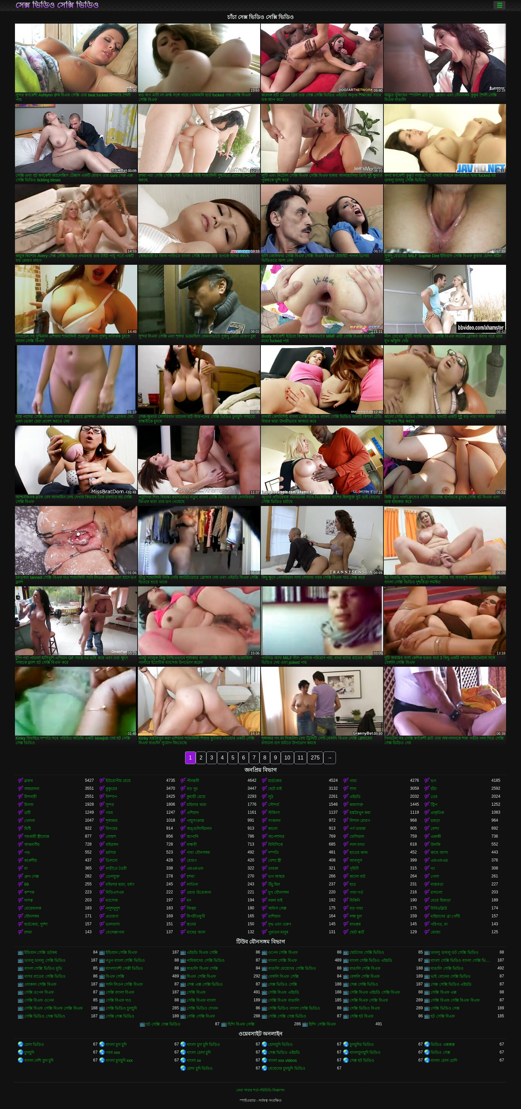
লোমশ (111, 836)
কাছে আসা (439, 852)
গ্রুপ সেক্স (31, 876)
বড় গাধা (356, 908)
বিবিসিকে (275, 844)
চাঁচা (434, 788)
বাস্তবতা (437, 884)
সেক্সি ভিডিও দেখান (202, 1008)
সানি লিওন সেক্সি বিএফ (124, 984)
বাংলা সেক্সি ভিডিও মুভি (43, 968)
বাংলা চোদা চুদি (199, 1052)
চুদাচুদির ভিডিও (362, 1044)
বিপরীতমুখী (196, 916)
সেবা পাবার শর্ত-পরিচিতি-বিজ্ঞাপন (260, 1090)
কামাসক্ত (356, 804)
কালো (272, 828)
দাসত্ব (28, 900)
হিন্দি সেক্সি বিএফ (322, 1024)
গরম (109, 812)
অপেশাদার (276, 836)
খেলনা (29, 820)
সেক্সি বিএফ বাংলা (201, 1000)
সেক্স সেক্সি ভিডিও (364, 984)
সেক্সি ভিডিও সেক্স (445, 1008)
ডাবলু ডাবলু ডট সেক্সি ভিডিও (454, 952)
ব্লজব (28, 780)
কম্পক (29, 892)
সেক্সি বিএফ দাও (119, 1000)
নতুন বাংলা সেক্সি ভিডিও (125, 960)
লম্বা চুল (356, 916)
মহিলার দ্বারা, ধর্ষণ (120, 884)
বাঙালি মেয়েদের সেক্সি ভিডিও (292, 968)
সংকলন (274, 820)
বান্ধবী (192, 844)
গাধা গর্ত (356, 892)
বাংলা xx (194, 1060)
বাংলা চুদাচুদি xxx (119, 1060)
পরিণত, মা (439, 924)
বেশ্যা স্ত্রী (274, 860)
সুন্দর (110, 804)
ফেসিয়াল (357, 836)
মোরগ (192, 860)
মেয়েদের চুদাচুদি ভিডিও (286, 1068)
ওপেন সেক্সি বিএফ (283, 952)
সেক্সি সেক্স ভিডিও (120, 1016)
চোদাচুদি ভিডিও (280, 1044)
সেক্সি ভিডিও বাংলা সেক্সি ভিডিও (294, 1008)
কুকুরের (111, 788)
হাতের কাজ (359, 852)
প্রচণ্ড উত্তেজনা (199, 892)
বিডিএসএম (115, 892)
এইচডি (355, 796)
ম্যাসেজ (112, 900)
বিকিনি (355, 900)
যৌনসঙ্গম (31, 916)
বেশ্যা (435, 828)
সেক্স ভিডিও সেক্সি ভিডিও (57, 5)
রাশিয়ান (274, 916)
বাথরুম (355, 924)
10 (287, 757)
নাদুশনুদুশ (113, 908)
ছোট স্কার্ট (357, 932)
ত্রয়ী (27, 812)
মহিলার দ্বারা (196, 804)
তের (434, 796)
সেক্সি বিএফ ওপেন (39, 1000)
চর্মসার (111, 852)
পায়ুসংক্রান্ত (195, 820)
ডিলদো (111, 860)
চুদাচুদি (29, 1052)
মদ (189, 900)
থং (433, 868)
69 (26, 884)
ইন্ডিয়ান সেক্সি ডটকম (40, 952)
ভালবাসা (113, 924)
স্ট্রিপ (434, 804)
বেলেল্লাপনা (115, 932)
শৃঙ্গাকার (112, 820)
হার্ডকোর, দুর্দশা (36, 924)
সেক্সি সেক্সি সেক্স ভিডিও (287, 1016)
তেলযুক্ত (113, 876)
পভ (27, 852)
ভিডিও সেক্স (440, 1052)
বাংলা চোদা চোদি (444, 1060)
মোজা (435, 932)
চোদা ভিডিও (34, 1044)
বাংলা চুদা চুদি (116, 1044)
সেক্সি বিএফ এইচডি (283, 992)
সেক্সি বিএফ (196, 992)
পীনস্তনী (193, 780)
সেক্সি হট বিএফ (362, 1016)
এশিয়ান (193, 812)
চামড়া (435, 820)
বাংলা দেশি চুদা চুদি (38, 1060)
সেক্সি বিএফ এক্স (444, 992)
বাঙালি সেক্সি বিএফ (365, 968)
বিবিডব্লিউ (439, 908)
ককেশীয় (30, 860)
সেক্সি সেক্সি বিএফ (201, 1016)
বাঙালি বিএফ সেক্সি (202, 968)
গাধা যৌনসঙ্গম (198, 852)
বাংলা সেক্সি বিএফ (282, 960)
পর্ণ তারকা (357, 828)
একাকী (436, 836)
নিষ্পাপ (111, 796)
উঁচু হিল (274, 884)
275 (315, 757)
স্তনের (191, 924)
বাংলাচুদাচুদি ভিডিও (365, 1052)
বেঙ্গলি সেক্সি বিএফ (365, 976)
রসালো (436, 892)
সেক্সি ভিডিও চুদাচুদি (121, 1008)
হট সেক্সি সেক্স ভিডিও (163, 1024)
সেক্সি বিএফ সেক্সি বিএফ (369, 1000)
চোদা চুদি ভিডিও (200, 1068)
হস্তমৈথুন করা (360, 812)
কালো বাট (357, 876)
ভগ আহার (276, 876)
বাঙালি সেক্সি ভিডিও (447, 968)
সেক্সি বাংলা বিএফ (120, 992)
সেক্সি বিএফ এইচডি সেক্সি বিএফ (375, 992)
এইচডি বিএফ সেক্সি (202, 952)
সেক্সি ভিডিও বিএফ (365, 1008)
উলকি (435, 844)
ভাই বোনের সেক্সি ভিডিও (450, 976)
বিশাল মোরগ (360, 820)
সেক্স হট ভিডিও (362, 1060)
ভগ (433, 780)
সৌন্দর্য (273, 804)
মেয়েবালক (32, 908)
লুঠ (270, 796)
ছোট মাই (275, 788)
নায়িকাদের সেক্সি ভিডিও (206, 960)
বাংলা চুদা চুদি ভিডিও (203, 1044)
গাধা (353, 780)
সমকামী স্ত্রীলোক (36, 836)
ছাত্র (353, 884)
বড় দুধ (192, 788)
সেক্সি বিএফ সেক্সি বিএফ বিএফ (455, 1000)
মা (26, 868)
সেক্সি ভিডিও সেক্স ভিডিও (44, 1016)
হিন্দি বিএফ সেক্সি (241, 1024)
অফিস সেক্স (277, 908)
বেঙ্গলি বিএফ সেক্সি (283, 976)
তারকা (273, 868)
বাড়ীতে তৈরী (116, 868)
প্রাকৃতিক (437, 812)
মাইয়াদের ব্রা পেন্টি (445, 916)
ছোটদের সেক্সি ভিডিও (367, 952)
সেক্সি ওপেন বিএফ (39, 992)
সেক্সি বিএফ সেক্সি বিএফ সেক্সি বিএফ (53, 1008)
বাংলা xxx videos (282, 1060)
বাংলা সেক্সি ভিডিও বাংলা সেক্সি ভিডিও (461, 960)
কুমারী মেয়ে (196, 796)
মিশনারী (30, 796)
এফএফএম (439, 860)
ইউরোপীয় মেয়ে (118, 780)
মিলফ (29, 804)
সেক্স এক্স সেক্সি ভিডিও (205, 984)
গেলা (435, 876)
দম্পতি (273, 852)
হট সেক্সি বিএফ (443, 1016)
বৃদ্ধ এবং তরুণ (279, 924)
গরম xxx (113, 1052)
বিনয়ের (112, 828)
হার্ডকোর (275, 780)
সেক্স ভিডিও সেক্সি (282, 984)
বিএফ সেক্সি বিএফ (201, 976)
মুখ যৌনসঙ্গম (278, 892)
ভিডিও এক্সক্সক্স (443, 1044)
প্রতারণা (112, 916)
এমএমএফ (195, 868)
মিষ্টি (27, 828)
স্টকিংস (274, 812)
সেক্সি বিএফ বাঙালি (283, 1000)
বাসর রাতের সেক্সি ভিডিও (44, 976)
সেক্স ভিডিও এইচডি (284, 1052)
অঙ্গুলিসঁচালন (199, 828)
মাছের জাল (196, 932)
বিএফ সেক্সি (115, 976)
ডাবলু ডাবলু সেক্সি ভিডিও (44, 960)
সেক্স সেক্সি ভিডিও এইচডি (451, 984)
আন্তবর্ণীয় (32, 844)
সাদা (353, 788)
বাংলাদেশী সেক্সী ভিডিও (124, 968)
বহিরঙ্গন (112, 844)
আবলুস (356, 860)
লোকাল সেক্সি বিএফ (40, 984)
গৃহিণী (354, 868)
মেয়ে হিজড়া (440, 900)
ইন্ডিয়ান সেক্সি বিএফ (122, 952)
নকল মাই (275, 900)
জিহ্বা (191, 908)
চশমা (190, 876)
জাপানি (192, 836)
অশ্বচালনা (31, 788)
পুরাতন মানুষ (278, 932)
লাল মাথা (357, 844)
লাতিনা (192, 884)
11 (301, 757)
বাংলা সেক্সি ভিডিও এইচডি (371, 960)
